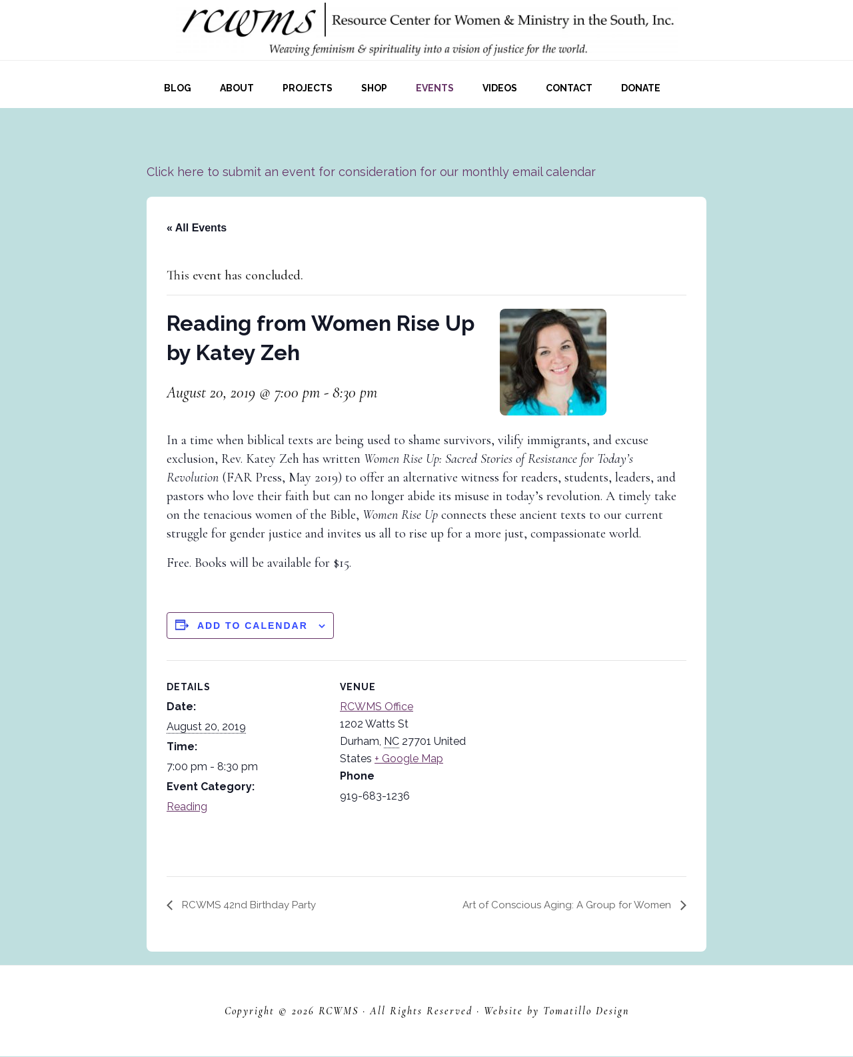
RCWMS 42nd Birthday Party (252, 904)
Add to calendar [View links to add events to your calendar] (252, 625)
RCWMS (339, 1011)
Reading (187, 806)
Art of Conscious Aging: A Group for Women (564, 904)
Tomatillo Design (586, 1011)
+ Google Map (409, 758)
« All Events (197, 227)
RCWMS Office (376, 706)
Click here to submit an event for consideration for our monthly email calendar (371, 172)
